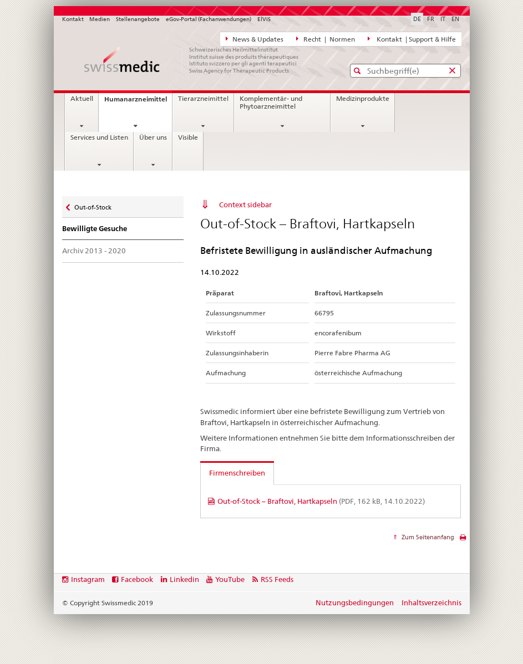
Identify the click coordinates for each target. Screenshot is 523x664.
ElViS (264, 19)
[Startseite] (192, 60)
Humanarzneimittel (138, 102)
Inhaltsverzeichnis (431, 602)
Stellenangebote (138, 19)
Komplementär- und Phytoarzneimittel (271, 102)
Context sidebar (245, 204)
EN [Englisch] (455, 19)
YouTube (230, 579)
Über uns (153, 137)
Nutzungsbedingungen (355, 602)
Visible (188, 137)
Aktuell (81, 99)
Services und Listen (99, 137)
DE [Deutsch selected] (417, 19)
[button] (358, 70)
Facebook (137, 579)
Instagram (88, 579)
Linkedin (184, 579)
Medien (99, 19)
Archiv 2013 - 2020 (94, 250)
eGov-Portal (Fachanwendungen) (208, 19)
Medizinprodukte (362, 99)
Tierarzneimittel (203, 99)
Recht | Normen (325, 38)
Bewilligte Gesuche (94, 228)
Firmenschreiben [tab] (237, 472)
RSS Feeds (277, 579)
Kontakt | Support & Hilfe (412, 38)
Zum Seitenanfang (427, 537)
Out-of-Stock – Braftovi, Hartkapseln (321, 501)
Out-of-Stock (92, 204)
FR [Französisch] (430, 19)
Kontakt (73, 19)
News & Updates (255, 38)
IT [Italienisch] (442, 19)
